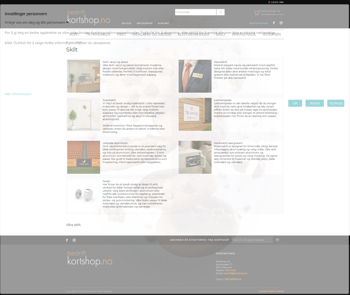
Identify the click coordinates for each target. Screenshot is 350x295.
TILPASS (336, 103)
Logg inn (275, 2)
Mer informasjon (18, 94)
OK (295, 103)
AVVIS (314, 103)
